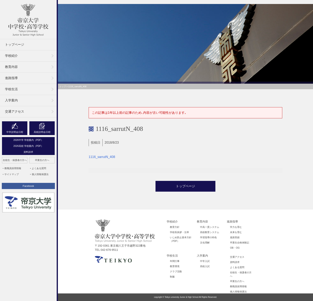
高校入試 (205, 266)
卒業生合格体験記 (239, 242)
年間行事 (174, 261)
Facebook (28, 185)
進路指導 (11, 78)
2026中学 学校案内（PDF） (28, 140)
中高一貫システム (209, 227)
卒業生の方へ (42, 160)
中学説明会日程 (14, 132)
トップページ (14, 44)
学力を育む (236, 227)
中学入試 (205, 261)
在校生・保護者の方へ (15, 160)
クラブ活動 (176, 271)
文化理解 (205, 242)
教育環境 (174, 266)
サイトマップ (11, 174)
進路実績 (235, 237)
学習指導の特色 (208, 237)
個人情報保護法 (40, 174)
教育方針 (174, 227)
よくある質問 (39, 168)
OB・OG (235, 247)
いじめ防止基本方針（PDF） (180, 239)
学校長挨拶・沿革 (179, 232)
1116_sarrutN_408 (102, 157)
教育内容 (11, 67)
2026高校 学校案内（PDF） (28, 146)
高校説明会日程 (42, 132)
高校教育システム (209, 232)
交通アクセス (14, 111)
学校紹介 (11, 55)
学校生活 (11, 89)
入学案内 (11, 100)
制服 (172, 276)
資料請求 (28, 152)
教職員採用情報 (12, 168)
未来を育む (236, 232)
